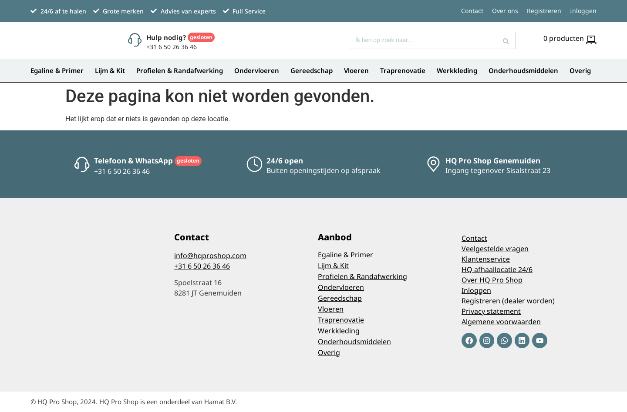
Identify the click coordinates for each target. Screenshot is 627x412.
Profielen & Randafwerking (179, 70)
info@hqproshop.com (210, 255)
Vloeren (356, 70)
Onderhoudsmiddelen (523, 70)
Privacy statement (491, 311)
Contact (472, 11)
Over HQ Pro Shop (492, 280)
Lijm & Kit (110, 70)
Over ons (505, 11)
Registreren (544, 11)
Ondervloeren (256, 70)
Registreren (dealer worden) (508, 301)
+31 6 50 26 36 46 (202, 266)
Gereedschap (311, 70)
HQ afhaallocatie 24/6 (497, 269)
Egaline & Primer (57, 70)
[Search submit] (506, 40)
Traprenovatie (402, 70)
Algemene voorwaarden (501, 321)
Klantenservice (486, 259)
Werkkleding (457, 70)
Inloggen (583, 11)
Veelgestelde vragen (495, 248)
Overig (580, 70)
